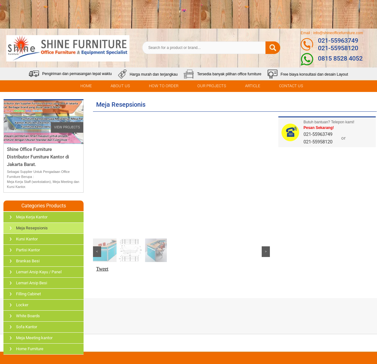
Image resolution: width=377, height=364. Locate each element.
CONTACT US (291, 85)
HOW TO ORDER (163, 85)
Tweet (102, 268)
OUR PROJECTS (211, 85)
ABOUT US (120, 85)
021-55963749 (338, 40)
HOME (86, 85)
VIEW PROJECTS (67, 127)
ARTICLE (252, 85)
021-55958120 (338, 48)
